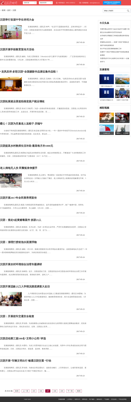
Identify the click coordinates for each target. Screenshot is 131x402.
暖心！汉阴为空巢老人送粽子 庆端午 (21, 123)
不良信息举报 (122, 399)
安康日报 (26, 2)
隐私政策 (99, 399)
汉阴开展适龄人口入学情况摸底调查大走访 (25, 286)
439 (61, 391)
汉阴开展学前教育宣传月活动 (17, 49)
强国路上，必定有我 (122, 133)
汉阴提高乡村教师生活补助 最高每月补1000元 (26, 145)
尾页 (79, 391)
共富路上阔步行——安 (122, 86)
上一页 (25, 391)
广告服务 (106, 399)
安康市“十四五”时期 (122, 100)
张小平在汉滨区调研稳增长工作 (111, 48)
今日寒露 (122, 121)
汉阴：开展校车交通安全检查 (17, 316)
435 (34, 391)
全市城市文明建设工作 (106, 100)
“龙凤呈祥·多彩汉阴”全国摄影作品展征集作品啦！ (29, 71)
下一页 (70, 391)
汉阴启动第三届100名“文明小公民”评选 (23, 338)
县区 (9, 10)
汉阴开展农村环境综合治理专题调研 (21, 264)
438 (54, 391)
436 (41, 391)
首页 (17, 391)
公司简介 (70, 399)
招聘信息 (84, 399)
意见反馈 (113, 399)
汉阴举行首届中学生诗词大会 (17, 19)
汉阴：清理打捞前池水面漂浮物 (18, 242)
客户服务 (92, 399)
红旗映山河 (106, 133)
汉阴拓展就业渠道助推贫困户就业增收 (22, 101)
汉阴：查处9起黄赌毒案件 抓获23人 (20, 220)
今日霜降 (106, 121)
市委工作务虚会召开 (107, 86)
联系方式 (77, 399)
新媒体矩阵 (43, 2)
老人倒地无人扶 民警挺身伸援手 (18, 168)
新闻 (3, 10)
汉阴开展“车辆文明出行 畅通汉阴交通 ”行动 (25, 360)
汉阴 (14, 10)
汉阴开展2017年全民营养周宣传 (18, 197)
